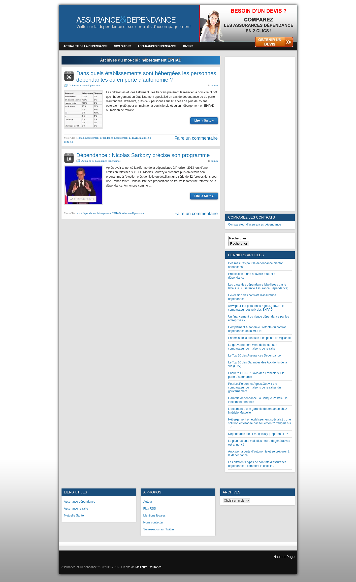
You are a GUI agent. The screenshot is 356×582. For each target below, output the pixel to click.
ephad (80, 137)
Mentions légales (154, 515)
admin (214, 85)
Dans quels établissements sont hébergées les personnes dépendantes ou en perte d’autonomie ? (146, 76)
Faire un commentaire (196, 138)
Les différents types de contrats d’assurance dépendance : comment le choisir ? (257, 464)
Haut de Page (284, 557)
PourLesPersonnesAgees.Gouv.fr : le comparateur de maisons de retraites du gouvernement (254, 387)
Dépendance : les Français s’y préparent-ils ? (258, 434)
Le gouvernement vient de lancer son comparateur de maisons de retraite (252, 346)
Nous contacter (153, 522)
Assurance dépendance (79, 501)
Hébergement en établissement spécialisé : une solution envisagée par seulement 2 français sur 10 (259, 423)
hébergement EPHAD (126, 137)
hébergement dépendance (99, 137)
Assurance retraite (76, 508)
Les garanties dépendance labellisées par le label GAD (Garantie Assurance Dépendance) (258, 286)
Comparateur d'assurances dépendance (254, 224)
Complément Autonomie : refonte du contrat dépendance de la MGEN (257, 329)
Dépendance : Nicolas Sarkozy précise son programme (143, 155)
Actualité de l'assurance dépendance (101, 160)
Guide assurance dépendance (84, 85)
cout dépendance (86, 213)
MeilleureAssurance (148, 567)
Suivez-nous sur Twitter (158, 529)
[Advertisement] (260, 134)
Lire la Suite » (204, 120)
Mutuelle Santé (74, 515)
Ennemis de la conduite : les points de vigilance (259, 338)
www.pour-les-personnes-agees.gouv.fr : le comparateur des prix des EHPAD (256, 307)
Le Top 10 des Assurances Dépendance (254, 355)
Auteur (147, 501)
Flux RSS (149, 508)
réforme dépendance (133, 213)
